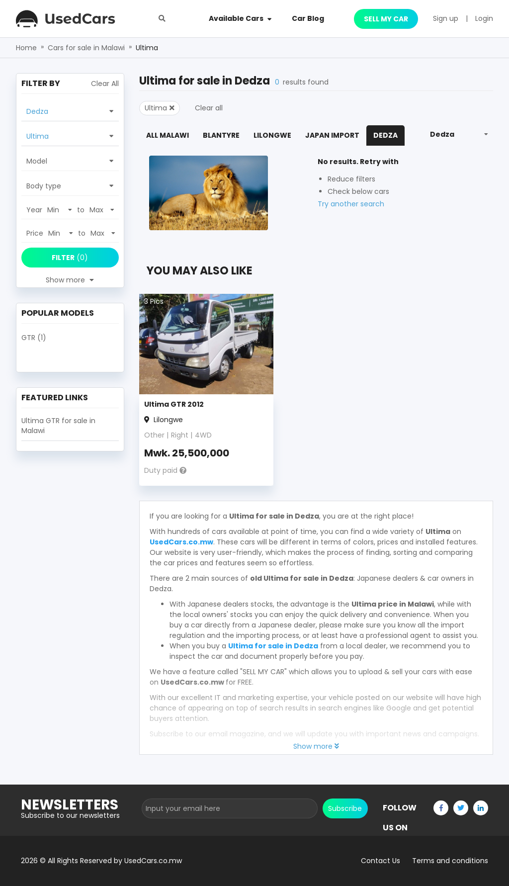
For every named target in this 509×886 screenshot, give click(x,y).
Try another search (351, 204)
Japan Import (332, 135)
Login (484, 18)
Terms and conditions (450, 861)
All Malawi (167, 135)
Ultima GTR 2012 (174, 404)
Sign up (445, 18)
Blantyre (221, 135)
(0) (70, 258)
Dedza (385, 135)
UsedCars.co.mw (181, 542)
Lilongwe (272, 135)
